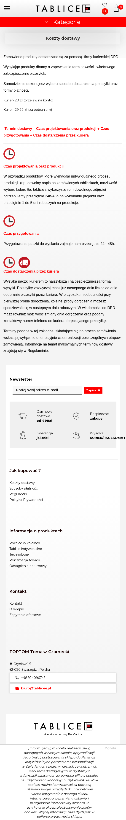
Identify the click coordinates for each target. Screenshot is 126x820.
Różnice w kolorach (24, 543)
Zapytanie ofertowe (25, 615)
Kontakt (15, 603)
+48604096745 (29, 678)
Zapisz (93, 390)
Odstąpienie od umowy (28, 566)
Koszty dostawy (22, 483)
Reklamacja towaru (24, 560)
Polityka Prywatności (26, 500)
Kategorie (61, 21)
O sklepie (16, 609)
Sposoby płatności (23, 488)
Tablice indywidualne (25, 549)
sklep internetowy (55, 734)
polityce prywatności (53, 817)
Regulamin (18, 494)
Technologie (19, 554)
